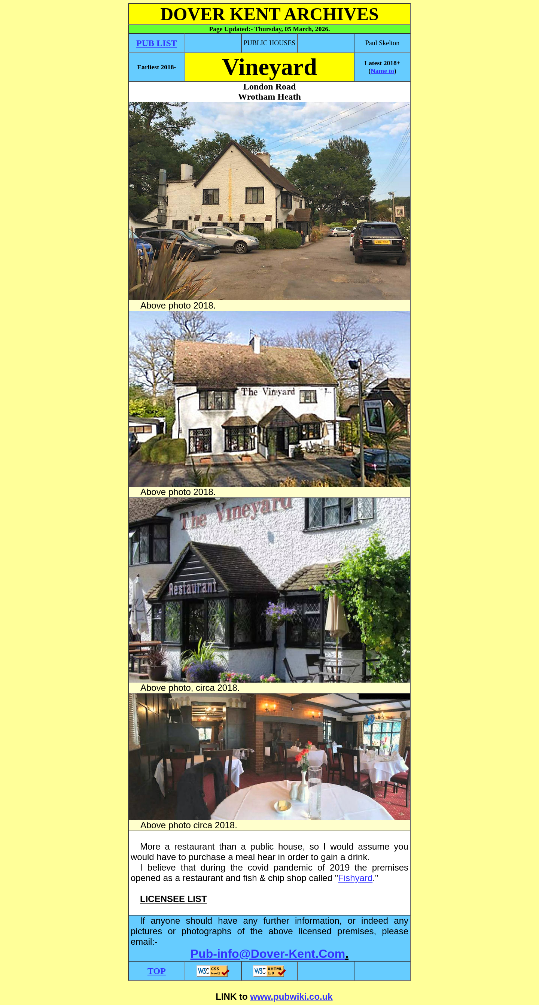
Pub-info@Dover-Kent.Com (268, 953)
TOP (156, 971)
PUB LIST (156, 43)
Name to (382, 71)
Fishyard (355, 878)
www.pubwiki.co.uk (291, 997)
